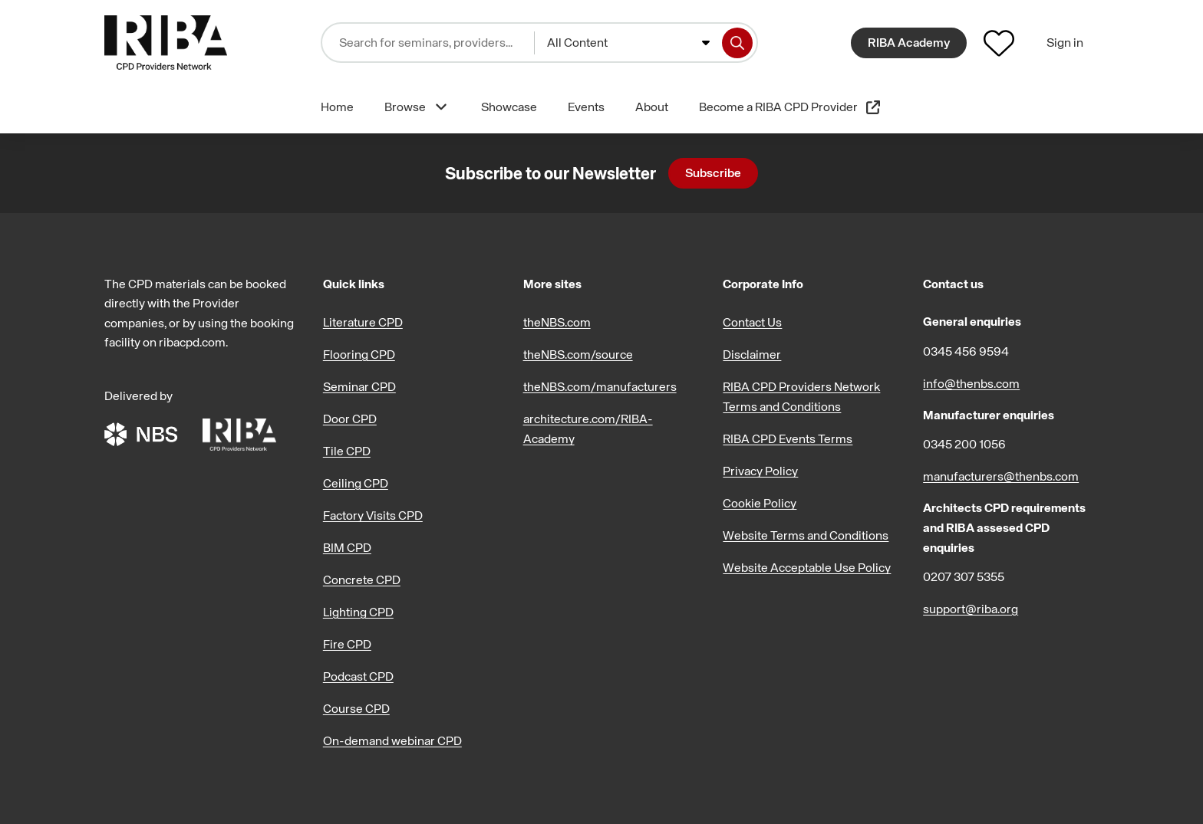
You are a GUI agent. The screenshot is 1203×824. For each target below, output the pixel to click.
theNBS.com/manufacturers (600, 386)
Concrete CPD (361, 579)
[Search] (737, 43)
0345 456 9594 (966, 351)
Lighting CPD (358, 611)
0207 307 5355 (963, 576)
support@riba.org (970, 608)
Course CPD (356, 708)
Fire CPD (347, 643)
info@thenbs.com (971, 383)
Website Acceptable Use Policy (807, 567)
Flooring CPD (359, 354)
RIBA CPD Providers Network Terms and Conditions (801, 396)
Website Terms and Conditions (805, 535)
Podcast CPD (358, 676)
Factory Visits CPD (373, 515)
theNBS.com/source (578, 354)
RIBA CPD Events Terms (787, 438)
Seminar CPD (359, 386)
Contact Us (752, 322)
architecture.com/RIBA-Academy (588, 428)
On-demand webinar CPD (392, 740)
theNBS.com (557, 322)
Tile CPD (347, 450)
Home (337, 106)
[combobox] (628, 43)
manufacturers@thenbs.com (1001, 476)
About (651, 106)
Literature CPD (363, 322)
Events (586, 106)
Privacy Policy (760, 470)
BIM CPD (347, 547)
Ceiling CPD (355, 483)
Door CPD (350, 418)
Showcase (509, 106)
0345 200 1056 (964, 443)
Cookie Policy (759, 502)
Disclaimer (752, 354)
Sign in (1064, 42)
